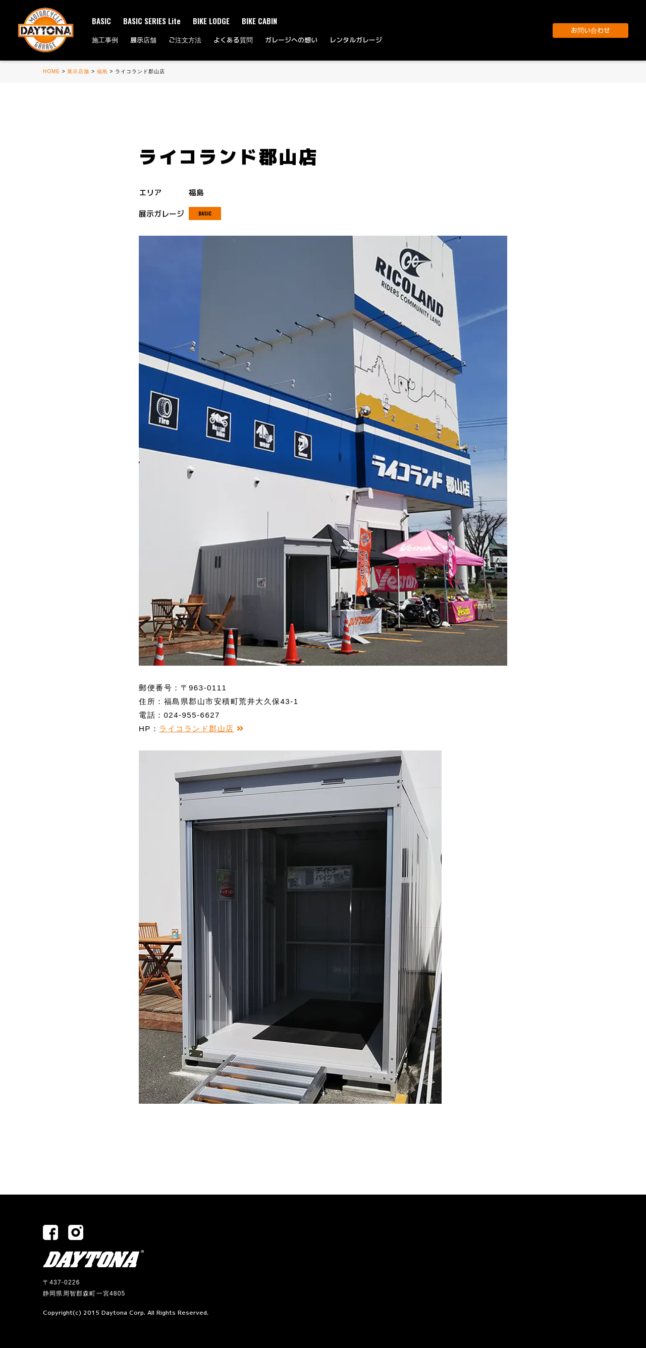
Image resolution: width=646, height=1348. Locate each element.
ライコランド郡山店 (201, 728)
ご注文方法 (185, 39)
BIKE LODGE (211, 20)
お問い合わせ (590, 30)
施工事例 (105, 39)
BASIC (101, 20)
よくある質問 (233, 39)
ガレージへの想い (291, 39)
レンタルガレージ (356, 39)
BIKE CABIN (259, 20)
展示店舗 (143, 39)
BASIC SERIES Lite (152, 20)
